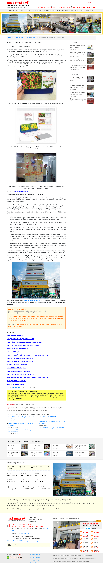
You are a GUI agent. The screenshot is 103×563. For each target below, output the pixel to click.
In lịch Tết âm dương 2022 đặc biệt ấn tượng (20, 361)
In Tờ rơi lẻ (55, 445)
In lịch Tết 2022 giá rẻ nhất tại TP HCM (18, 348)
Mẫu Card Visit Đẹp (92, 558)
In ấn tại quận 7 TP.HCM (23, 37)
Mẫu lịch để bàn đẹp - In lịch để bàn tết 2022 (20, 339)
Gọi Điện (87, 528)
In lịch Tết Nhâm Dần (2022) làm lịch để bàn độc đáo (23, 345)
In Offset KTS (69, 10)
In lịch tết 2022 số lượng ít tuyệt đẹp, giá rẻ (20, 358)
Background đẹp (62, 558)
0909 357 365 (42, 318)
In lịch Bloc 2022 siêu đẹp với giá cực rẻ (19, 371)
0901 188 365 (24, 320)
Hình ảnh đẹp (82, 555)
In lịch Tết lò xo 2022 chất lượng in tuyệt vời (20, 374)
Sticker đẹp (77, 558)
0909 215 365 (35, 317)
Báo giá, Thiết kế (20, 10)
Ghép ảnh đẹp (56, 558)
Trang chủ (11, 10)
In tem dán (55, 452)
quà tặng (32, 410)
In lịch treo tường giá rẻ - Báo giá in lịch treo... (36, 453)
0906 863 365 (53, 317)
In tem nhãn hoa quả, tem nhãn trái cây (14, 453)
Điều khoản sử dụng (35, 554)
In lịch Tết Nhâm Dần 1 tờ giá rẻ (16, 368)
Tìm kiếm (89, 2)
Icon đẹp (73, 558)
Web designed (10, 554)
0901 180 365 (24, 318)
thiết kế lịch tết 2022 (46, 408)
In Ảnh (29, 10)
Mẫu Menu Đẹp (70, 561)
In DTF (77, 10)
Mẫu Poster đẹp (56, 561)
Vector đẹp (72, 555)
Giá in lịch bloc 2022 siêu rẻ (15, 384)
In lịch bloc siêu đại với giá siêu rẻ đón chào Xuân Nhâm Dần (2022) (27, 377)
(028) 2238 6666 (19, 324)
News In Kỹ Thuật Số (65, 555)
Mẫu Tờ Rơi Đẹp (76, 561)
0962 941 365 (17, 317)
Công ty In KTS (90, 10)
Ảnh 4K (86, 555)
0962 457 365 (33, 318)
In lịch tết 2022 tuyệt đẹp (14, 352)
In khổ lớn (60, 10)
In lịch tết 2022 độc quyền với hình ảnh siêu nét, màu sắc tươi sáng (27, 355)
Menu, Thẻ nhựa (37, 10)
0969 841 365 (15, 318)
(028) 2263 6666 (40, 324)
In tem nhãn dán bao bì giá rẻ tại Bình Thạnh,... (81, 446)
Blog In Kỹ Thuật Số (57, 555)
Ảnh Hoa (90, 555)
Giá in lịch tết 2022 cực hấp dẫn (16, 381)
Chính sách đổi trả (35, 560)
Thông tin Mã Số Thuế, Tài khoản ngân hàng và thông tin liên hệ (25, 541)
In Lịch (33, 37)
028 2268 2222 (25, 533)
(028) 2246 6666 (51, 324)
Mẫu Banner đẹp (63, 561)
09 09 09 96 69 (51, 318)
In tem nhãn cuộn (79, 452)
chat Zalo (94, 528)
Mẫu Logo (77, 555)
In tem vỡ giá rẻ (12, 445)
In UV (82, 10)
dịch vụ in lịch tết (58, 408)
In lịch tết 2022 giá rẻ (21, 191)
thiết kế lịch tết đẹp (41, 410)
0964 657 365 (26, 317)
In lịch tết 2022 (11, 410)
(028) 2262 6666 (30, 324)
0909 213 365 (15, 320)
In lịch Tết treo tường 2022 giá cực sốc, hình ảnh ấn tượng (24, 342)
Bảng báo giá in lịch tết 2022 (15, 335)
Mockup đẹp (68, 558)
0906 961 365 (44, 317)
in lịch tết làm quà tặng (22, 410)
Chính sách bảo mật (35, 557)
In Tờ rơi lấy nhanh (35, 445)
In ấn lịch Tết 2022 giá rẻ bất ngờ (17, 364)
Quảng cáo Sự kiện (49, 10)
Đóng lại (99, 520)
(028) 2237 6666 (17, 326)
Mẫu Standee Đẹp (84, 558)
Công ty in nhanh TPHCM (32, 300)
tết (39, 408)
